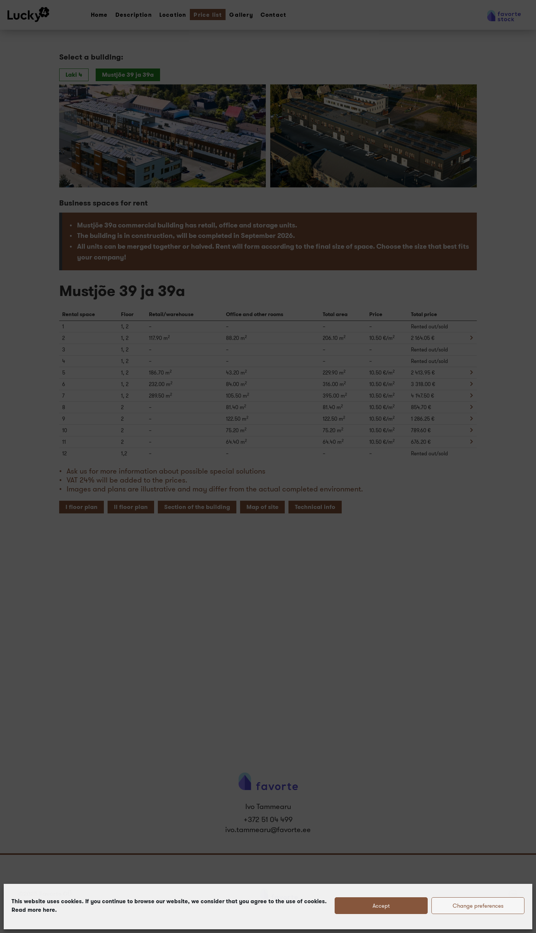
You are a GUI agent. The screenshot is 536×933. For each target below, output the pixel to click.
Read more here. (34, 910)
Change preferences (478, 905)
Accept (381, 905)
